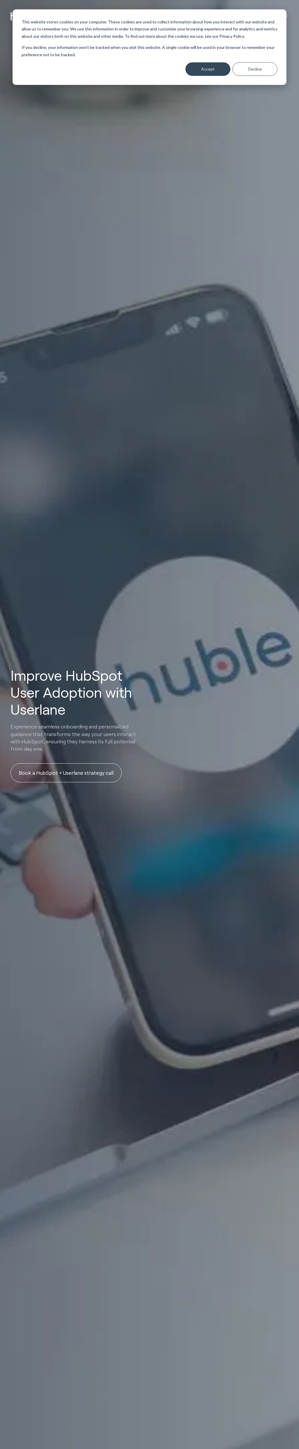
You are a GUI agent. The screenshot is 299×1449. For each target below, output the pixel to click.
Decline (255, 68)
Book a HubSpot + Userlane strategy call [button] (66, 772)
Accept (208, 68)
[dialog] (149, 47)
